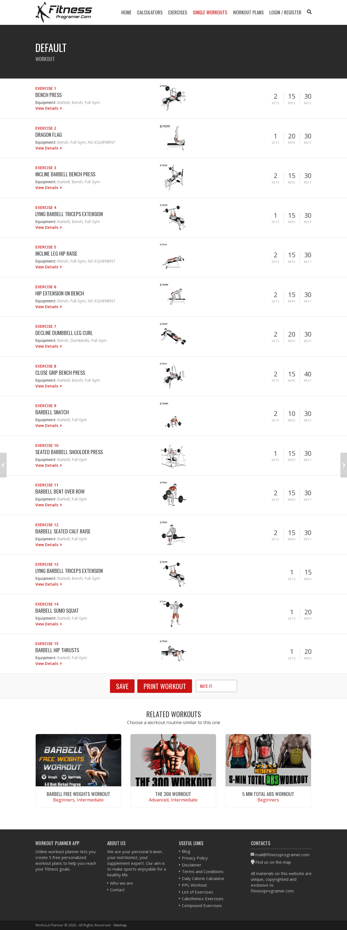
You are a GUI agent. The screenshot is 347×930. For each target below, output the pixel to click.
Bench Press (48, 94)
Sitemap (120, 925)
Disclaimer (191, 865)
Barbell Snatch (52, 412)
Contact (117, 889)
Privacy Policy (195, 858)
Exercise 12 (46, 524)
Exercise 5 (45, 247)
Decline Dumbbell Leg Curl (64, 332)
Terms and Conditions (203, 871)
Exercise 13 (46, 564)
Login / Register (285, 12)
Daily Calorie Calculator (203, 878)
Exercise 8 (45, 366)
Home (126, 12)
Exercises (177, 12)
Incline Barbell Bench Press (65, 174)
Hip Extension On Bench (59, 293)
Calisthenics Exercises (203, 898)
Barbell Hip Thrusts (57, 650)
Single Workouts (210, 12)
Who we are (121, 883)
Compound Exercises (202, 905)
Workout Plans (248, 12)
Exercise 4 (45, 207)
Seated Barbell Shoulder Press (69, 451)
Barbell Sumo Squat (57, 610)
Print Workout (164, 686)
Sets (275, 103)
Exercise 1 (45, 88)
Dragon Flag (48, 134)
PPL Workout (194, 885)
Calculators (150, 12)
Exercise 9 (45, 405)
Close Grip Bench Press (60, 372)
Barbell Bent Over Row (60, 491)
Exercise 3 (45, 167)
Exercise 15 (46, 643)
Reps (291, 103)
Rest (308, 103)
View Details (47, 108)
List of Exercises (197, 892)
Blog (186, 851)
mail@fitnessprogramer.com (282, 854)
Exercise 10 (46, 445)
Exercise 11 (46, 485)
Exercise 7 (45, 326)
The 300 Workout (173, 793)
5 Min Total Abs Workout (268, 793)
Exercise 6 (45, 286)
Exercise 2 (45, 128)
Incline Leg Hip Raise (56, 253)
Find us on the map (273, 862)
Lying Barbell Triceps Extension (69, 214)
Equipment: (45, 102)
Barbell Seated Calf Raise (63, 531)
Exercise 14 (46, 604)
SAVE (122, 686)
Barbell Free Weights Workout (78, 793)
